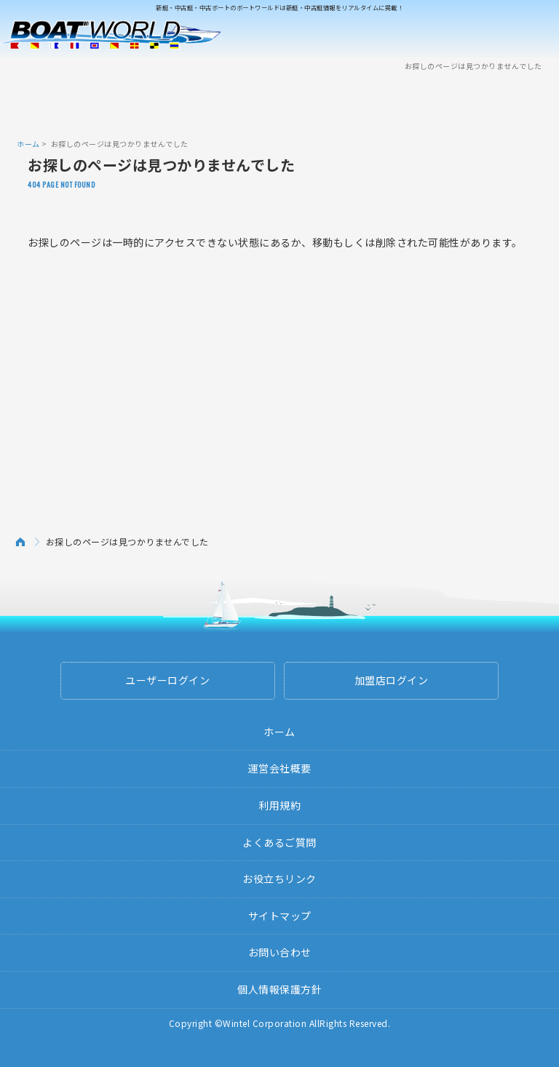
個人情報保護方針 (279, 989)
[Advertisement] (279, 104)
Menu (538, 35)
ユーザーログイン (167, 680)
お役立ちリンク (279, 878)
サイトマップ (280, 915)
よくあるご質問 (279, 842)
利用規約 (279, 805)
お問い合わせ (280, 952)
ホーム (28, 143)
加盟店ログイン (391, 680)
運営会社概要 (280, 768)
